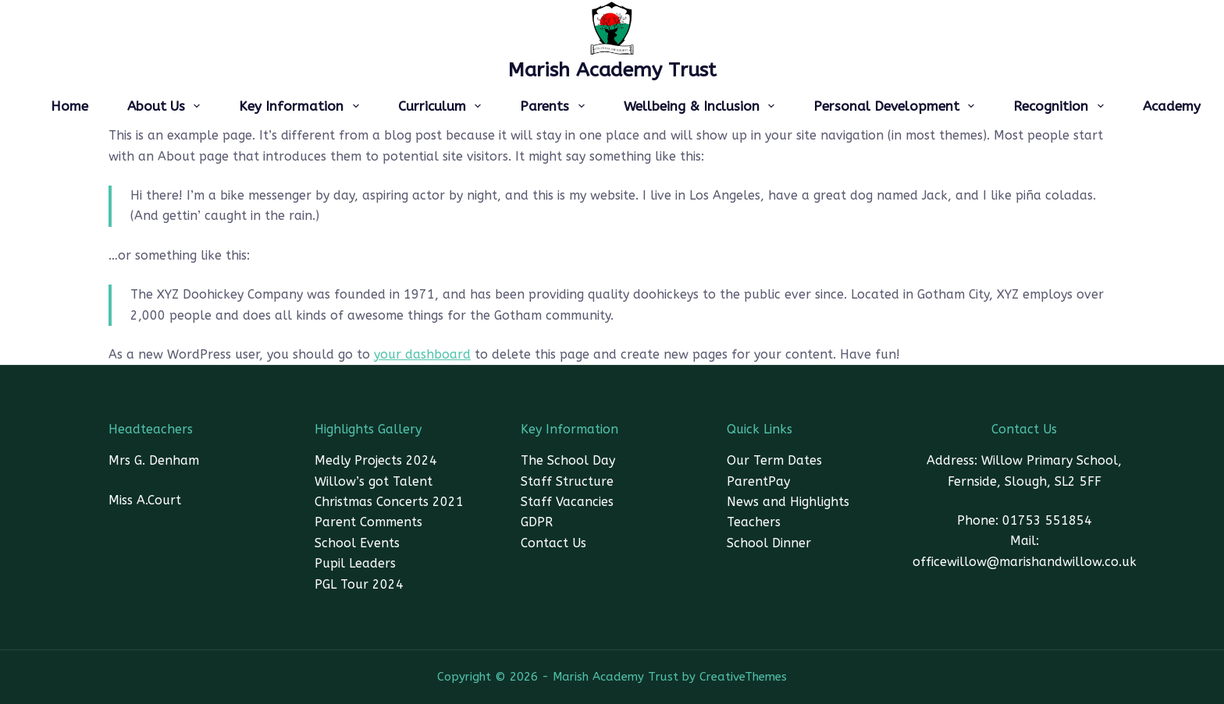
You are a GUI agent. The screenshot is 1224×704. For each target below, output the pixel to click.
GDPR (537, 522)
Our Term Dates (774, 460)
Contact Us (553, 543)
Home (69, 106)
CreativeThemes (743, 677)
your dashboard (422, 354)
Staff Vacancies (567, 501)
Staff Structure (567, 481)
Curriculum (442, 106)
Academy (1172, 106)
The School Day (568, 460)
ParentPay (758, 481)
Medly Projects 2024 (376, 460)
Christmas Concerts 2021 (389, 501)
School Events (357, 543)
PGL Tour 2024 (359, 584)
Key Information (302, 106)
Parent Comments (368, 522)
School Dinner (769, 543)
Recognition (1061, 106)
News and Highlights (788, 501)
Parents (555, 106)
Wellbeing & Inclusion (702, 106)
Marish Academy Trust (612, 70)
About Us (166, 106)
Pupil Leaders (355, 563)
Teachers (754, 522)
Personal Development (896, 106)
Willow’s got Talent (373, 481)
